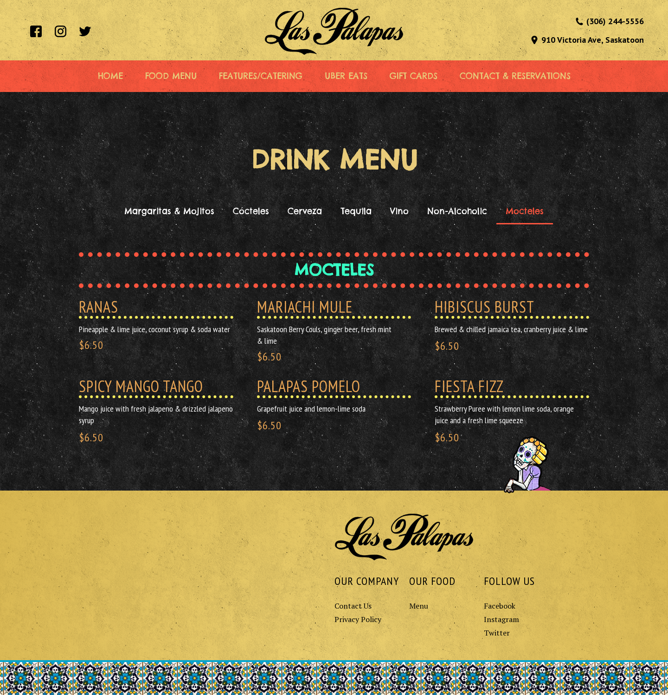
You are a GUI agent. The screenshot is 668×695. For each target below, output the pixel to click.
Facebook (499, 606)
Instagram (501, 619)
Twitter (497, 633)
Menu (418, 606)
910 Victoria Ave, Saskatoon (592, 39)
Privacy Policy (357, 619)
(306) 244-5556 (615, 21)
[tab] (169, 211)
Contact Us (353, 606)
